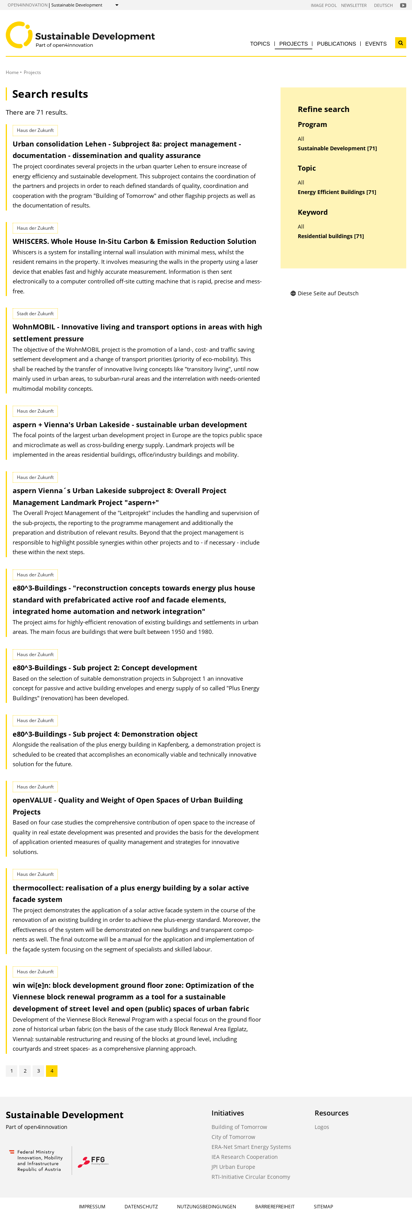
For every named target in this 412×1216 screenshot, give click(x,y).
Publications (336, 44)
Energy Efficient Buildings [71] (337, 192)
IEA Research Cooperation (245, 1156)
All (301, 138)
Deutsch (383, 5)
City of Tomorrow (233, 1136)
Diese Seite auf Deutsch (324, 293)
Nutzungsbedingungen (206, 1206)
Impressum (92, 1206)
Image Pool (324, 5)
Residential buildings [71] (331, 236)
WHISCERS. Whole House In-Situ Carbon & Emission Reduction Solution (134, 241)
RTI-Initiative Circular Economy (251, 1176)
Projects (293, 44)
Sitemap (323, 1206)
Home (12, 72)
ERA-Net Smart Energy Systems (251, 1146)
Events (376, 44)
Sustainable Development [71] (337, 148)
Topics (260, 44)
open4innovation (28, 5)
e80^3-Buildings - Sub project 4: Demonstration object (105, 734)
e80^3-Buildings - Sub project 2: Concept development (105, 667)
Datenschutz (141, 1206)
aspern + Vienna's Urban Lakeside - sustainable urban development (130, 424)
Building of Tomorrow (239, 1126)
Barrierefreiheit (275, 1206)
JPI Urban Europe (233, 1166)
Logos (322, 1126)
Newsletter (354, 5)
